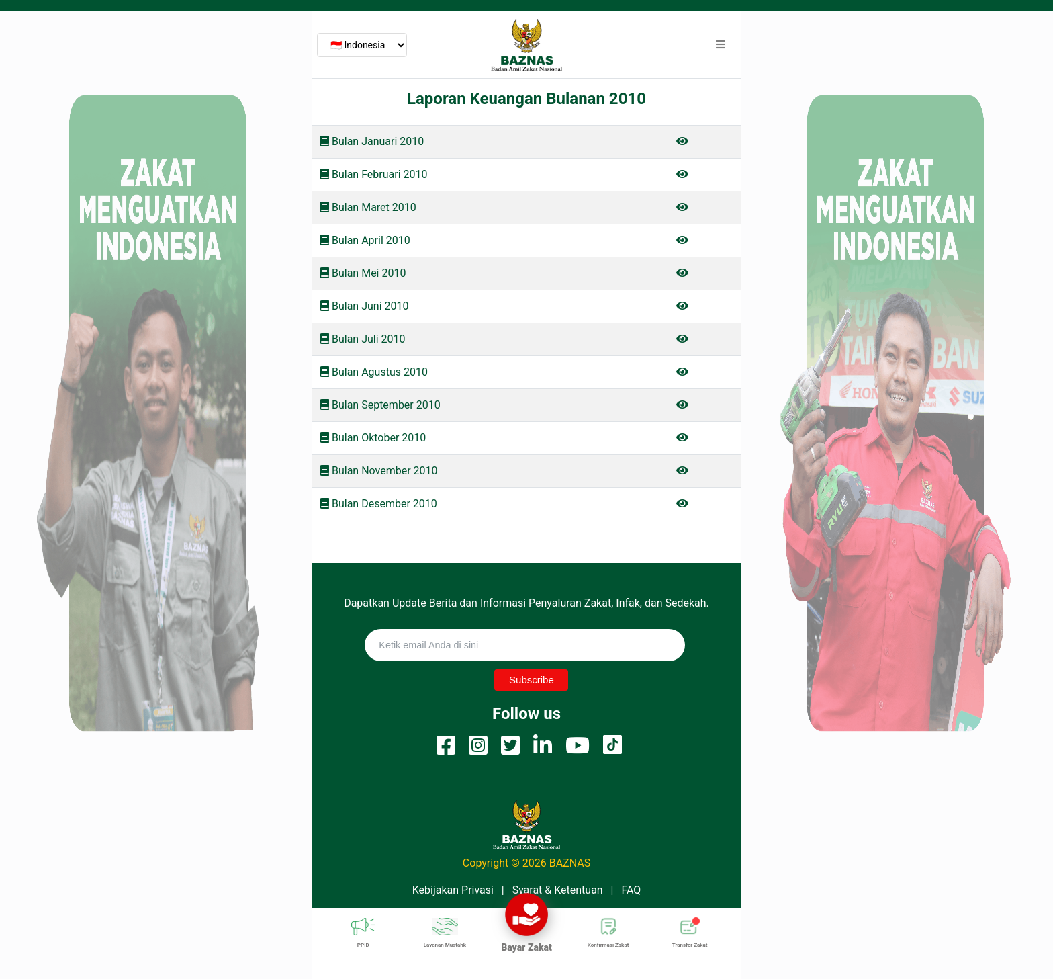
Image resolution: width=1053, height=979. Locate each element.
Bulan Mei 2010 (363, 273)
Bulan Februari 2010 (374, 174)
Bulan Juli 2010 (363, 339)
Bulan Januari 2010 (372, 141)
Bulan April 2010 (365, 240)
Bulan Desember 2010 (378, 503)
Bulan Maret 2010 (368, 207)
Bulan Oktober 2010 (373, 437)
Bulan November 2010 (379, 470)
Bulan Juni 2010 (364, 306)
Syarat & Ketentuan (557, 890)
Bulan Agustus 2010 (374, 372)
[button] (720, 45)
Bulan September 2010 (380, 404)
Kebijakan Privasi (453, 890)
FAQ (631, 890)
